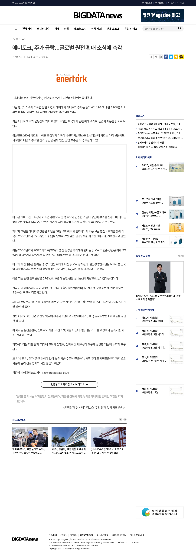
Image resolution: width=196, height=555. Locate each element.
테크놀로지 (80, 28)
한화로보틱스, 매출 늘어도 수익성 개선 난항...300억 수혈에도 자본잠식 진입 (28, 451)
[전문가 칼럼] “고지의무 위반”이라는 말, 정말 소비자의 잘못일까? (158, 297)
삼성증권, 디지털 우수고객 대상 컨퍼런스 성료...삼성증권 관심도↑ (154, 240)
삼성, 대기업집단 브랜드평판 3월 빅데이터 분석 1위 (154, 332)
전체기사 (27, 28)
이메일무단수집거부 (118, 535)
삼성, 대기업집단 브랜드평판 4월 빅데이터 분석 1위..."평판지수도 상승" (154, 319)
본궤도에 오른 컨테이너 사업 (151, 142)
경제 (56, 28)
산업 (66, 28)
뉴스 (24, 39)
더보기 (181, 256)
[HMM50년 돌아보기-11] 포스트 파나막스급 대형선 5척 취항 (107, 451)
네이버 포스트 (146, 3)
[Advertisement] (30, 178)
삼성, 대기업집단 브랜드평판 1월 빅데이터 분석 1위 (154, 359)
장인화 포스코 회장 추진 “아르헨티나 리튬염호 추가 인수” (161, 138)
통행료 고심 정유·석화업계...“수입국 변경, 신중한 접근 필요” (161, 124)
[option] (32, 441)
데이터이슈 (43, 28)
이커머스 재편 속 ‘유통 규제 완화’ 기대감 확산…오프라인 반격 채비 (161, 147)
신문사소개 (53, 535)
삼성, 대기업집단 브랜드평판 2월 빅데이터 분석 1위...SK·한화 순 (154, 346)
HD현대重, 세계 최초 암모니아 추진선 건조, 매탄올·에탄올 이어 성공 (161, 128)
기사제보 (180, 3)
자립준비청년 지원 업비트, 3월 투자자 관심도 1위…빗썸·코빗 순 (154, 227)
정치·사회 (96, 28)
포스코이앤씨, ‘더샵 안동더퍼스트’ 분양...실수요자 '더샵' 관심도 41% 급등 (153, 201)
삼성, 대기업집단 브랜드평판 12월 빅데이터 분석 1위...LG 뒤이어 (153, 390)
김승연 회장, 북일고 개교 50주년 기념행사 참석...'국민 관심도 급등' (154, 214)
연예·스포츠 (113, 28)
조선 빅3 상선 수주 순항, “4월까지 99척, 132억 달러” (161, 133)
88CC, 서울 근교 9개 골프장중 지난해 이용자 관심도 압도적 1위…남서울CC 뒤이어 (153, 167)
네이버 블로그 (160, 3)
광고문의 (73, 535)
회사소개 (171, 3)
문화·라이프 (130, 28)
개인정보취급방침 (86, 535)
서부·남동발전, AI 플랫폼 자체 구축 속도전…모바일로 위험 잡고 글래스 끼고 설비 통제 (69, 451)
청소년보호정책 (102, 535)
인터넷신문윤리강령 (137, 535)
